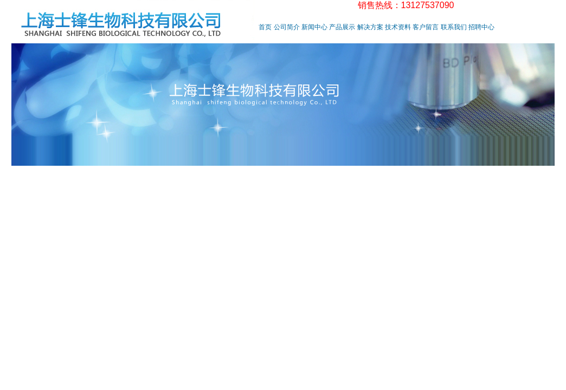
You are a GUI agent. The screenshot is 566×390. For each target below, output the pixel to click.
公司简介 (287, 27)
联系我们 (454, 27)
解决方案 (370, 27)
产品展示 (342, 27)
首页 (265, 27)
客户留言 (426, 27)
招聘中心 (481, 27)
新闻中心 (314, 27)
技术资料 (398, 27)
